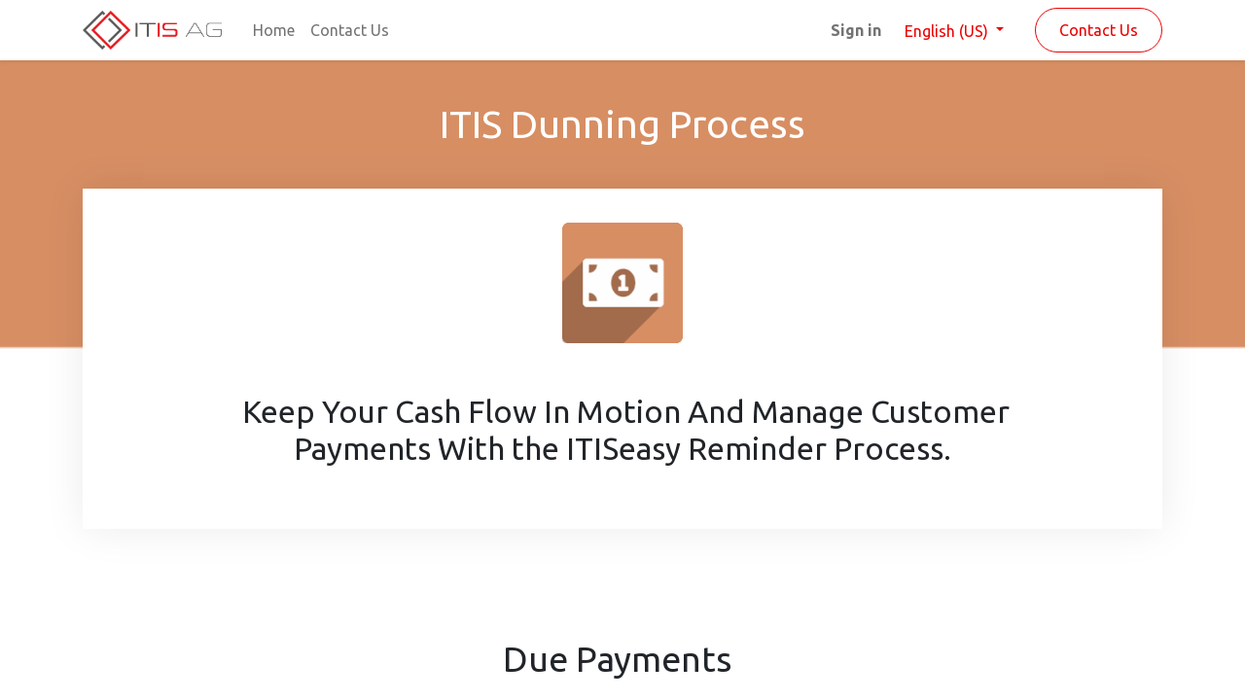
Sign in (856, 30)
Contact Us (1098, 30)
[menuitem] (273, 30)
